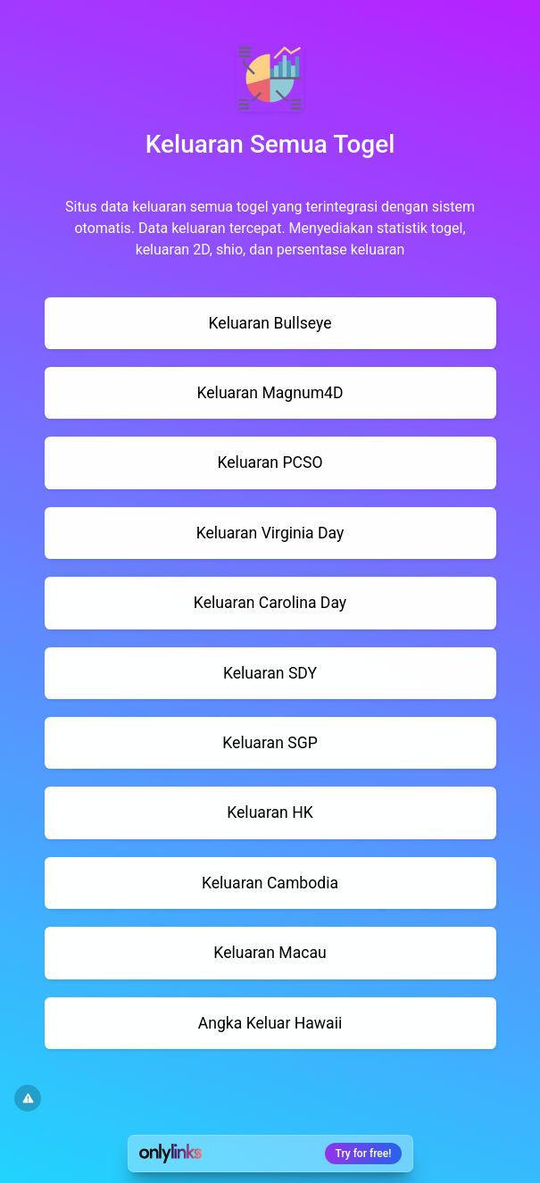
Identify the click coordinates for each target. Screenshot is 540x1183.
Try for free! (364, 1153)
